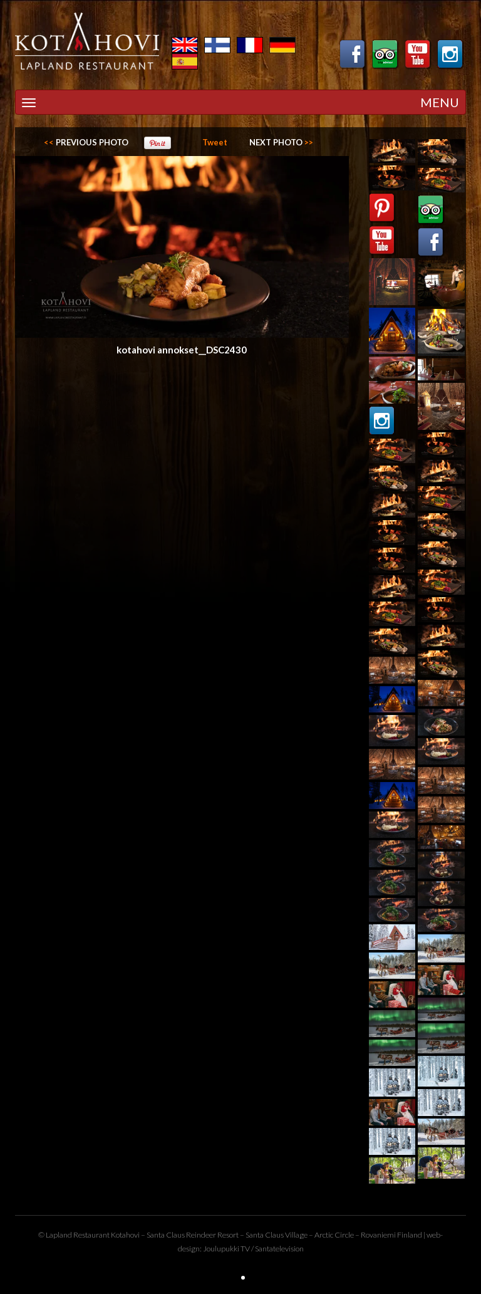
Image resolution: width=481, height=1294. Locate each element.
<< (86, 142)
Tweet (214, 142)
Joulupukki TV (226, 1248)
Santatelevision (279, 1248)
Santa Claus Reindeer (181, 1234)
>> (281, 142)
